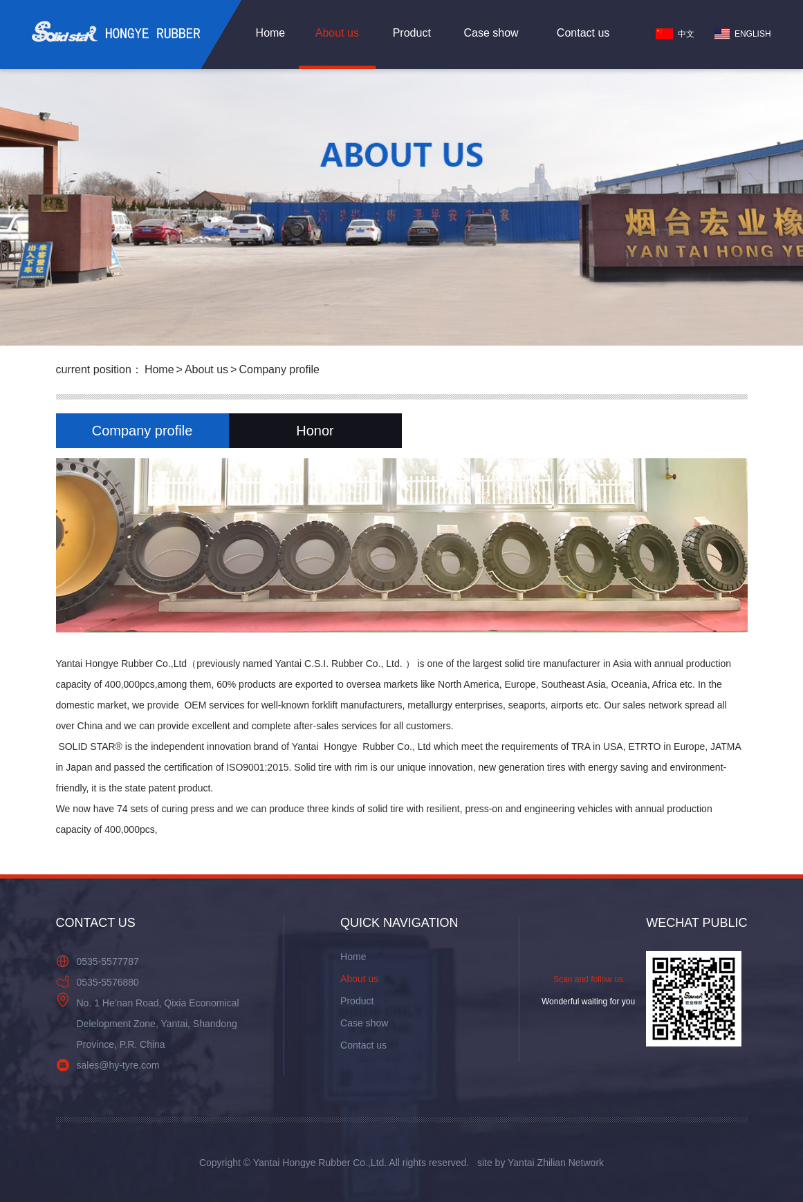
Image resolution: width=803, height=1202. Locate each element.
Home (271, 33)
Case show (490, 33)
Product (412, 33)
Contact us (583, 33)
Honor (314, 430)
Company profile (279, 369)
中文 (675, 33)
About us (337, 33)
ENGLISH (742, 33)
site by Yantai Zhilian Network (540, 1162)
